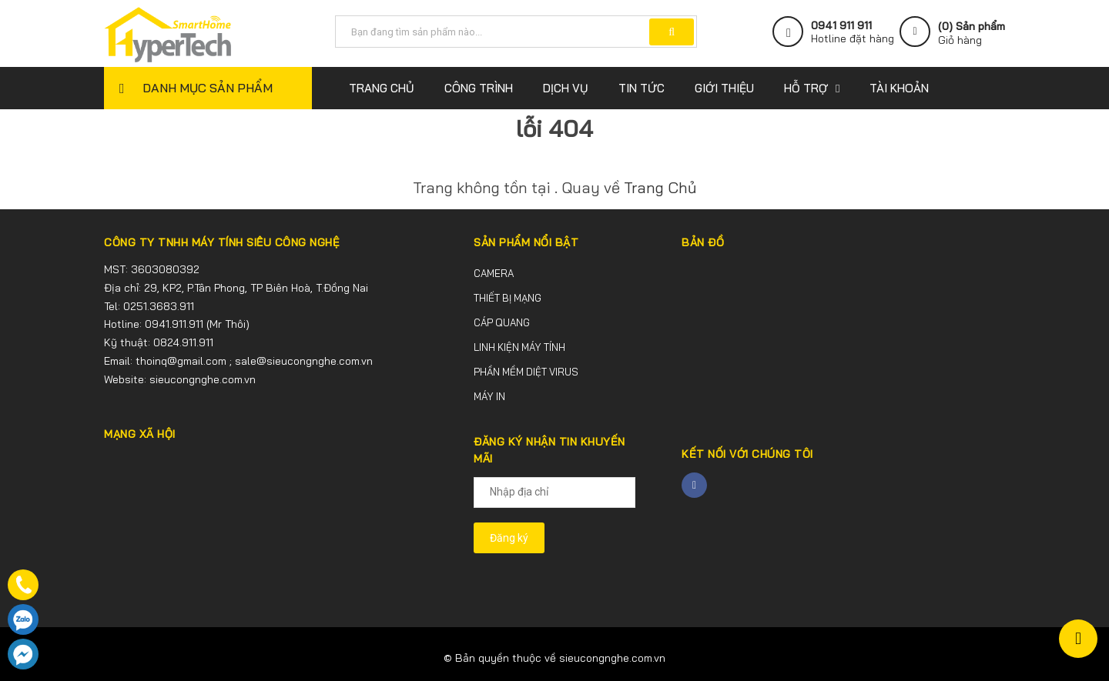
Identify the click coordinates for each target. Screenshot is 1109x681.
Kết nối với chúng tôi (747, 454)
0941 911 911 (841, 25)
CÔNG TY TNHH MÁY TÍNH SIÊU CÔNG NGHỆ (222, 242)
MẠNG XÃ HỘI (140, 434)
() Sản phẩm (971, 33)
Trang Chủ (660, 187)
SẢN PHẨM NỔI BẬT (526, 242)
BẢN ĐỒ (703, 242)
